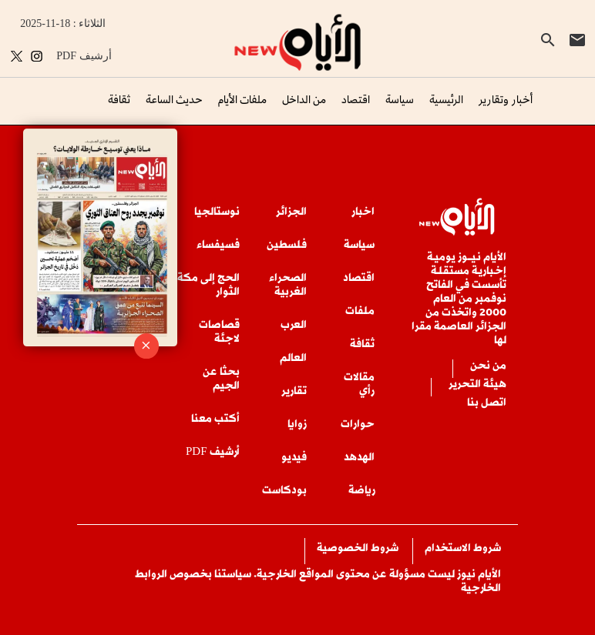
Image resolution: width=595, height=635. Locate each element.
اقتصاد (355, 99)
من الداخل (304, 99)
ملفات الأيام (242, 99)
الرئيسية (446, 99)
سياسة (399, 99)
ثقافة (119, 99)
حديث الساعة (174, 99)
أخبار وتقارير (506, 99)
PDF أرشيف (83, 56)
